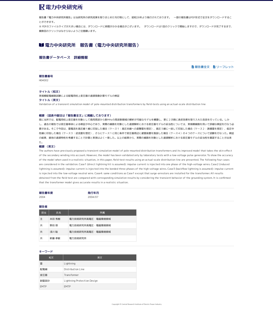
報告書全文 (202, 67)
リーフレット (225, 67)
